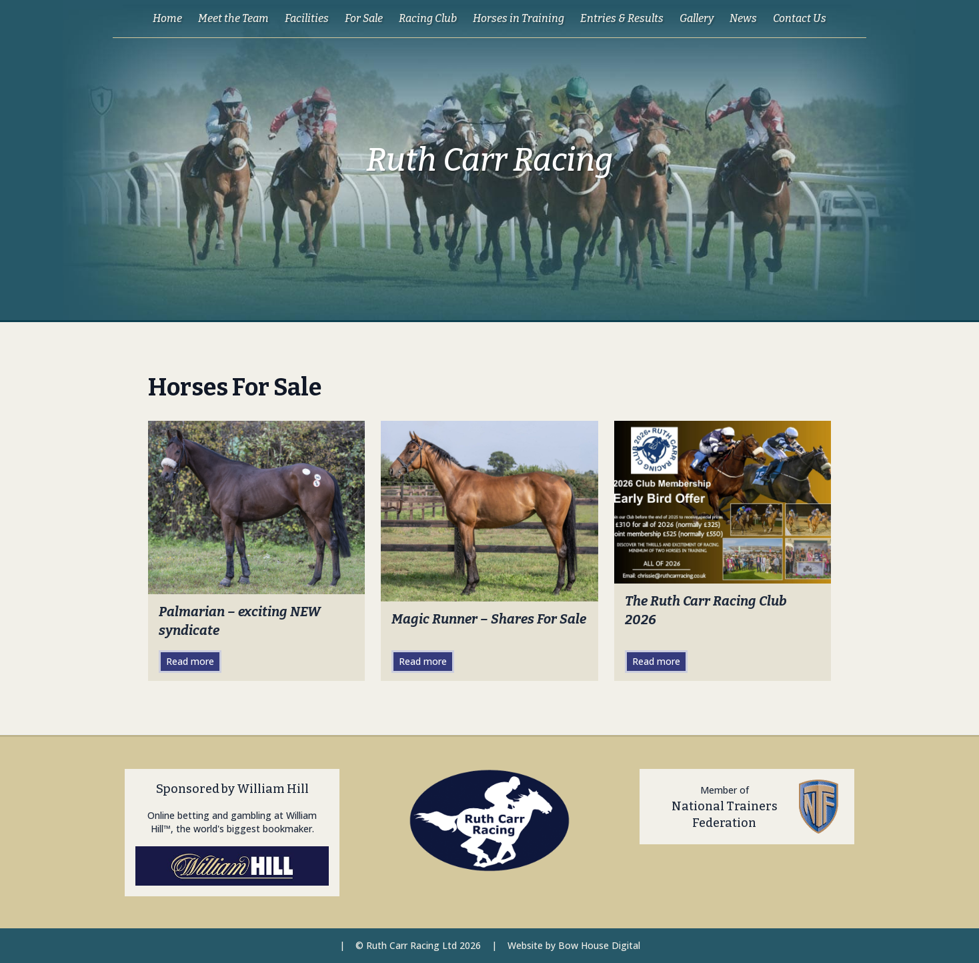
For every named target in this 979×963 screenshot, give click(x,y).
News (743, 18)
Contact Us (799, 18)
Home (167, 18)
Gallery (697, 18)
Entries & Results (622, 18)
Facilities (307, 18)
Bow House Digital (599, 945)
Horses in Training (518, 18)
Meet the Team (233, 18)
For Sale (364, 18)
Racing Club (428, 18)
